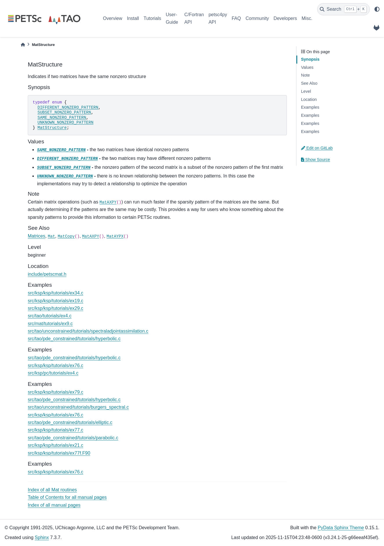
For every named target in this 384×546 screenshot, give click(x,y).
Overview (112, 18)
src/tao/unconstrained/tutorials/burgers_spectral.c (78, 407)
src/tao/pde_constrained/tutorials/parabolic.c (73, 437)
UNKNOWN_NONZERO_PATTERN (65, 122)
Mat (51, 236)
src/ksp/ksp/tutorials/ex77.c (55, 429)
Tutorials (152, 18)
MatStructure (52, 127)
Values (307, 67)
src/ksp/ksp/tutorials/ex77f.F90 (59, 453)
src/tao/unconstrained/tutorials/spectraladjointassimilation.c (88, 331)
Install (133, 18)
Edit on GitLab (317, 148)
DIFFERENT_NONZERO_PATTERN (68, 107)
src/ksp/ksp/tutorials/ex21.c (55, 445)
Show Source (315, 159)
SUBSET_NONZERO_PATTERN (64, 112)
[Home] (23, 45)
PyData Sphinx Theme (341, 527)
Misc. (307, 18)
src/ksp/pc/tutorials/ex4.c (53, 373)
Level (306, 91)
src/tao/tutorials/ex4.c (49, 315)
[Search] (343, 9)
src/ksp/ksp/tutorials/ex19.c (55, 300)
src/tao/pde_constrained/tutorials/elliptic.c (70, 422)
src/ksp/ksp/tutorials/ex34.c (55, 292)
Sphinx (42, 537)
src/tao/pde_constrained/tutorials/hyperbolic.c (74, 338)
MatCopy (66, 236)
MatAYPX (114, 236)
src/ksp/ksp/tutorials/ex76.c (55, 365)
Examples (310, 107)
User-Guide (172, 18)
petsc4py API (217, 18)
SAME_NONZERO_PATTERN (62, 117)
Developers (285, 18)
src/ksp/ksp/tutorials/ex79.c (55, 392)
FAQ (236, 18)
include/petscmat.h (47, 274)
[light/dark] (377, 9)
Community (257, 18)
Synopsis (310, 59)
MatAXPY (108, 202)
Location (309, 99)
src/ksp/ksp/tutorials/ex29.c (55, 308)
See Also (309, 83)
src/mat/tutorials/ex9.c (50, 323)
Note (305, 75)
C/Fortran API (194, 18)
